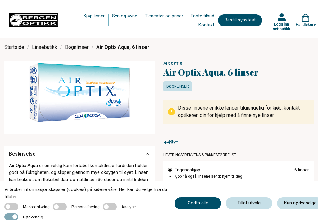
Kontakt (206, 25)
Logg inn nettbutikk (281, 26)
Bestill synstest (240, 20)
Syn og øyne (124, 16)
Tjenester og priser (164, 16)
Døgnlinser (77, 47)
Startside (14, 47)
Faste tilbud (202, 16)
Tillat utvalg (249, 203)
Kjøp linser (94, 16)
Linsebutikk (44, 47)
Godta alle (198, 203)
